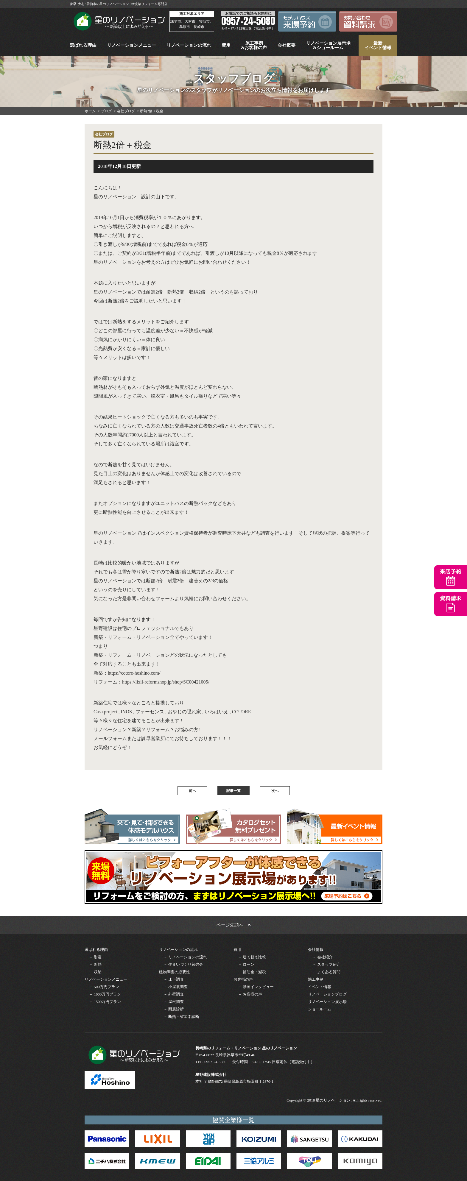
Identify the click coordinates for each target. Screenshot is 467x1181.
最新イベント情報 (378, 45)
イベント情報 (319, 987)
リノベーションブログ (327, 994)
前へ (192, 791)
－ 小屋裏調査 (176, 987)
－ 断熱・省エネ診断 (181, 1016)
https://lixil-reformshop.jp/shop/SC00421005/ (165, 681)
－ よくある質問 (326, 972)
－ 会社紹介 (322, 957)
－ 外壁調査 (174, 994)
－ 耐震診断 (174, 1009)
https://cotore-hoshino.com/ (134, 672)
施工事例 (315, 979)
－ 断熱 (95, 964)
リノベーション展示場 (327, 1001)
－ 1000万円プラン (105, 994)
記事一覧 (233, 791)
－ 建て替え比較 (252, 957)
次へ (274, 791)
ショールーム (319, 1009)
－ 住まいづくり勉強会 (183, 964)
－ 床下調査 (174, 979)
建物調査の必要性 (174, 972)
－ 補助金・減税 (252, 972)
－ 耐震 (95, 957)
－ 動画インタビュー (256, 987)
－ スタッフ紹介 (326, 964)
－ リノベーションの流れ (185, 957)
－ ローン (246, 964)
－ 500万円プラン (104, 987)
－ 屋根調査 (174, 1001)
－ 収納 (95, 972)
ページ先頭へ (233, 925)
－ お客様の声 (250, 994)
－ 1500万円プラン (105, 1001)
